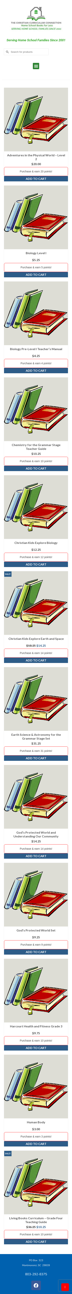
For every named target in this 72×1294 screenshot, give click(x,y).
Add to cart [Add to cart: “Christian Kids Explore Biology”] (36, 564)
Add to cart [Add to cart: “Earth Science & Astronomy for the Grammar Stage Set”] (36, 758)
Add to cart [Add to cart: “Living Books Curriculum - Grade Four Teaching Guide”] (36, 1241)
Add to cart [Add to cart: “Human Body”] (36, 1144)
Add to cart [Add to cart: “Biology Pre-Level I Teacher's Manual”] (36, 370)
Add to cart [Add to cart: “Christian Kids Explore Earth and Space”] (36, 660)
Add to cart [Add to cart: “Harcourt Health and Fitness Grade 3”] (36, 1048)
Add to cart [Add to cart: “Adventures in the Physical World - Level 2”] (36, 178)
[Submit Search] (7, 52)
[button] (36, 66)
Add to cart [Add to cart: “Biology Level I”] (36, 274)
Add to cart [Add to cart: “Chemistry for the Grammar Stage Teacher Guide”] (36, 468)
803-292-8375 (36, 1274)
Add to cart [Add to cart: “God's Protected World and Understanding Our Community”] (36, 856)
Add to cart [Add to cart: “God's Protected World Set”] (36, 952)
